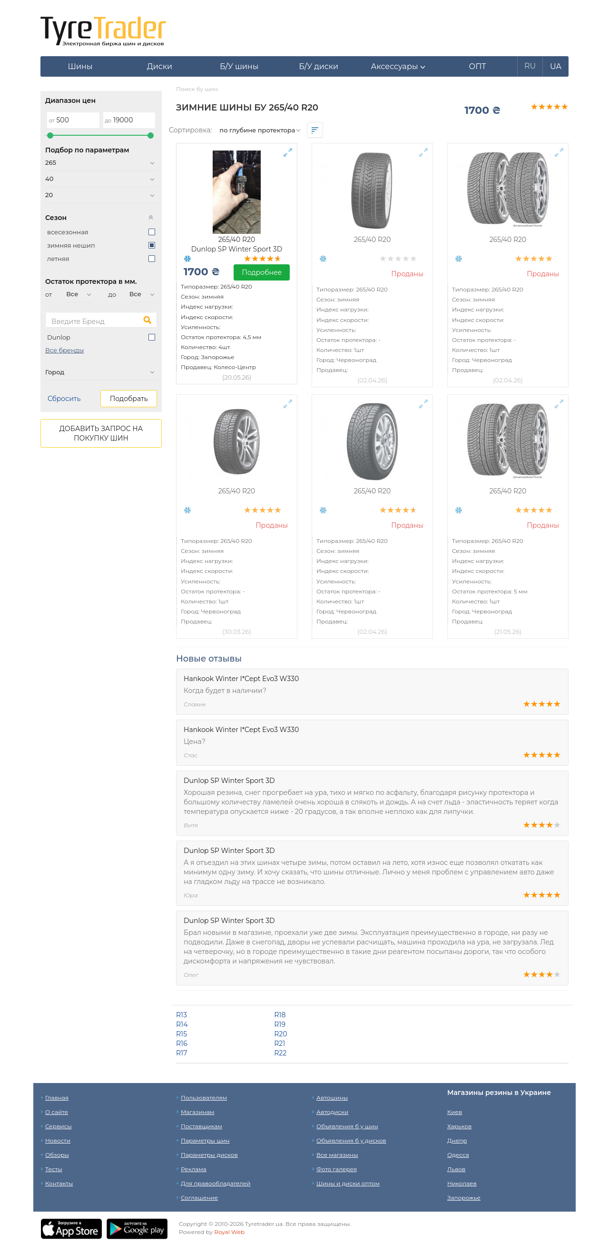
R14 (181, 1024)
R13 (181, 1015)
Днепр (457, 1140)
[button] (398, 66)
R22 (280, 1053)
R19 (279, 1024)
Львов (456, 1169)
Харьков (459, 1126)
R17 (181, 1053)
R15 (181, 1034)
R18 (279, 1015)
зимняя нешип (71, 245)
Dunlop (58, 337)
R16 (181, 1043)
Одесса (458, 1154)
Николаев (462, 1183)
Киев (454, 1111)
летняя (58, 258)
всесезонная (67, 232)
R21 (279, 1043)
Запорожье (464, 1197)
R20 (280, 1034)
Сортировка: (190, 130)
